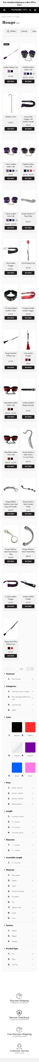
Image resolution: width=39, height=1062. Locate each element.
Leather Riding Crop (11, 67)
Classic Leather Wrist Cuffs (10, 215)
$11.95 (28, 411)
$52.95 (28, 462)
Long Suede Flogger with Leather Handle (28, 119)
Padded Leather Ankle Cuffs (28, 68)
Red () (30, 735)
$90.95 (28, 222)
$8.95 (28, 364)
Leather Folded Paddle (28, 597)
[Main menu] (7, 10)
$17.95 (11, 361)
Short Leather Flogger (10, 264)
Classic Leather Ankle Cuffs (10, 165)
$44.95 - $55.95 (10, 224)
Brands (9, 17)
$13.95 (10, 652)
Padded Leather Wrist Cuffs (28, 165)
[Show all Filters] (11, 31)
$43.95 (28, 602)
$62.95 (28, 510)
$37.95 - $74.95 (28, 175)
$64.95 (10, 510)
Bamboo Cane (11, 117)
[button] (9, 71)
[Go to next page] (28, 668)
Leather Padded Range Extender (28, 404)
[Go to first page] (7, 668)
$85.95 (28, 556)
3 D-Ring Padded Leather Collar (11, 309)
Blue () (17, 776)
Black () (17, 735)
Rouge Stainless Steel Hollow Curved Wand (28, 454)
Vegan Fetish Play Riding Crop (11, 642)
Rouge (17, 17)
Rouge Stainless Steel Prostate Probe (28, 504)
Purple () (30, 755)
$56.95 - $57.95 (10, 413)
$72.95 (10, 314)
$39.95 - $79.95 (28, 78)
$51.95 (28, 125)
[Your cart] (35, 10)
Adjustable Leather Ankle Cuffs (10, 404)
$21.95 (28, 268)
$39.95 (28, 314)
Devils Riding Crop (28, 263)
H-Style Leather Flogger (10, 597)
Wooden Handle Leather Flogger (28, 309)
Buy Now (10, 81)
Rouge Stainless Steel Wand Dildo (28, 550)
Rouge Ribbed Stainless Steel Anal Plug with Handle (11, 504)
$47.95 (10, 602)
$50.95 (10, 557)
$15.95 (10, 76)
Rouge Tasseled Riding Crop (10, 354)
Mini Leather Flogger (28, 354)
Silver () (17, 755)
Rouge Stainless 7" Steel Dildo (28, 215)
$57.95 (10, 175)
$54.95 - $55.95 (10, 463)
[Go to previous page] (11, 668)
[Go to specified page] (17, 668)
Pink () (30, 776)
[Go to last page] (32, 668)
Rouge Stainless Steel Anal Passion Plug (10, 551)
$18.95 (10, 123)
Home (3, 17)
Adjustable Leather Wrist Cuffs (10, 453)
